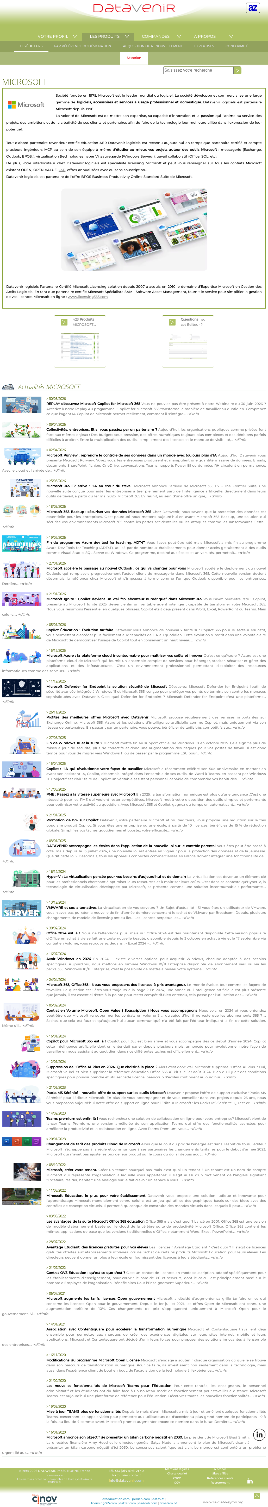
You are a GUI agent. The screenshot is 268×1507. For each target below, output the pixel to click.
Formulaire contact (126, 1475)
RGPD (177, 1478)
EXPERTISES (204, 46)
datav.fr (158, 1499)
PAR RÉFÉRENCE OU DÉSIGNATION (82, 46)
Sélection (134, 58)
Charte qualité (177, 1473)
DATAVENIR (47, 1471)
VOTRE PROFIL (53, 36)
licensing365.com (104, 1503)
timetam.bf (168, 1503)
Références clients (220, 1478)
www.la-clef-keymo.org (223, 1502)
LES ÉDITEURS (31, 46)
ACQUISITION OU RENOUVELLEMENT (153, 46)
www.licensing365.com (88, 297)
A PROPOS (205, 36)
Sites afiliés (220, 1473)
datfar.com (127, 1503)
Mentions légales (177, 1469)
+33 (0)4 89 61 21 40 (129, 1471)
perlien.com (141, 1499)
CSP (62, 170)
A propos (220, 1469)
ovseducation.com (116, 1499)
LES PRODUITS (105, 36)
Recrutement (220, 1482)
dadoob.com (147, 1503)
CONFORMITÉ (237, 46)
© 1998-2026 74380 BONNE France (55, 1476)
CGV (177, 1482)
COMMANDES (156, 36)
